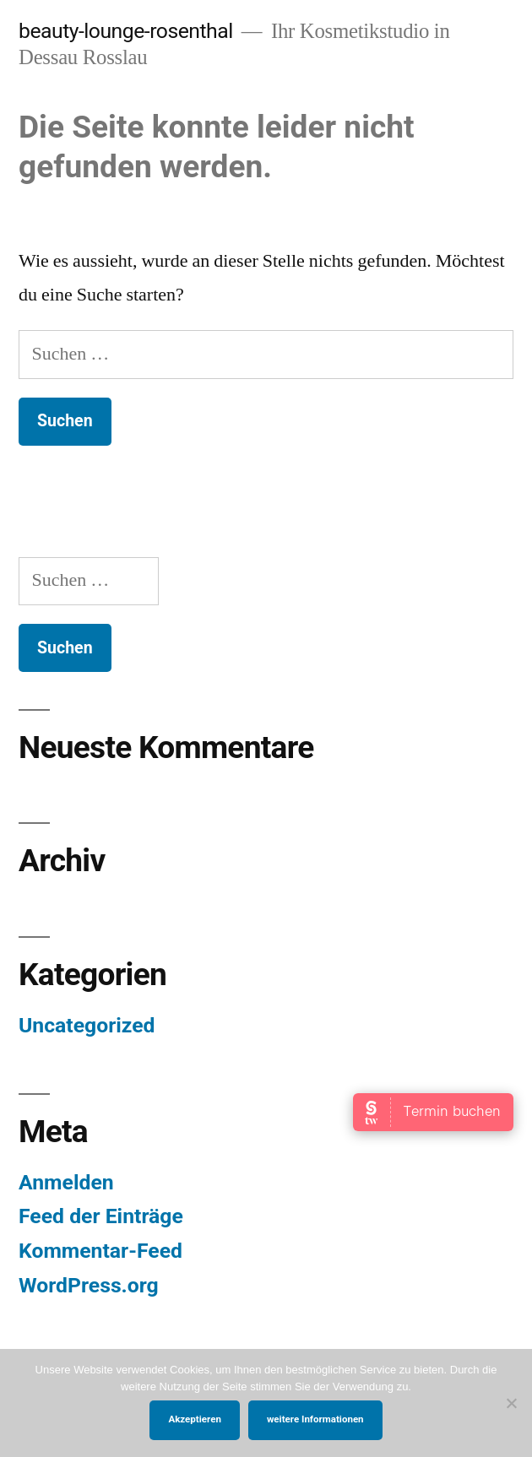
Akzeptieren (194, 1419)
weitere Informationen (315, 1419)
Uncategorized (87, 1025)
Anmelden (66, 1182)
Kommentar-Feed (100, 1250)
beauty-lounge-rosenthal (126, 31)
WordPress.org (89, 1285)
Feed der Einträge (101, 1216)
